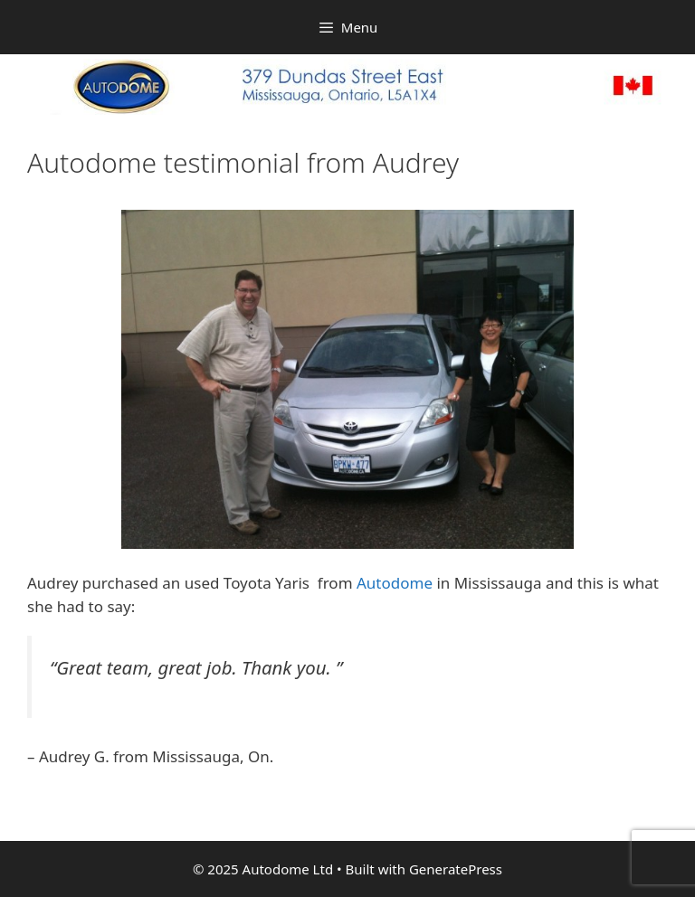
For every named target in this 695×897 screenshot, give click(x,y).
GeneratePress (455, 869)
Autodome (395, 582)
